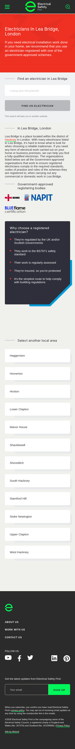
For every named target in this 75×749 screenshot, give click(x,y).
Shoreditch (17, 462)
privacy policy (18, 710)
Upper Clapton (19, 534)
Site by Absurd (12, 731)
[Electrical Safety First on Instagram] (42, 660)
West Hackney (19, 552)
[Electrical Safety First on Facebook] (19, 660)
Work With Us (15, 630)
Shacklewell (17, 445)
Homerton (16, 373)
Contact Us (13, 637)
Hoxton (14, 391)
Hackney (10, 139)
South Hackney (20, 480)
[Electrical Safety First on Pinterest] (66, 661)
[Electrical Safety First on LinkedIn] (54, 660)
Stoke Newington (21, 516)
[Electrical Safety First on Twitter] (30, 659)
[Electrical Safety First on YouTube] (8, 659)
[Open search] (67, 6)
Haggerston (17, 355)
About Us (12, 622)
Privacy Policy (63, 725)
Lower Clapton (19, 409)
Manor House (18, 427)
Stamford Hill (18, 498)
